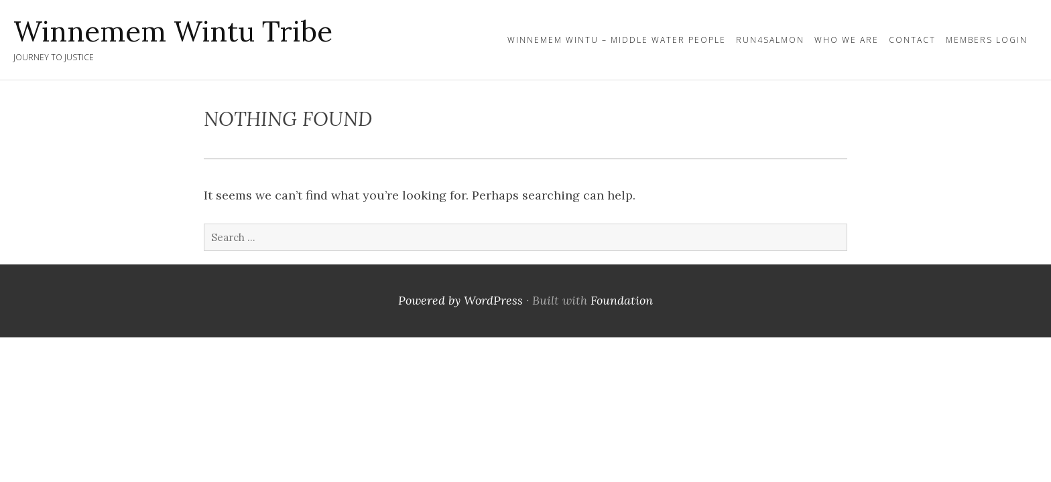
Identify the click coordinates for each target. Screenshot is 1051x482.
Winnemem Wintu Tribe (172, 31)
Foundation (622, 300)
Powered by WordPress (460, 300)
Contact (912, 40)
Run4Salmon (770, 40)
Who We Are (846, 40)
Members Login (987, 40)
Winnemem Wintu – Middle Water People (616, 40)
